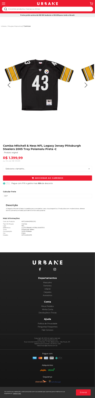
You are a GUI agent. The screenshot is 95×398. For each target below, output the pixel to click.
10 (7, 161)
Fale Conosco (47, 330)
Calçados (47, 292)
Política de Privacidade (47, 323)
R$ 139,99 (16, 161)
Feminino (47, 286)
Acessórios (47, 295)
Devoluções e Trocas (48, 313)
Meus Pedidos (47, 306)
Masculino (47, 282)
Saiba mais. (17, 393)
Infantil (47, 289)
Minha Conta (47, 309)
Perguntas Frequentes (47, 327)
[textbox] (49, 9)
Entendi (83, 392)
